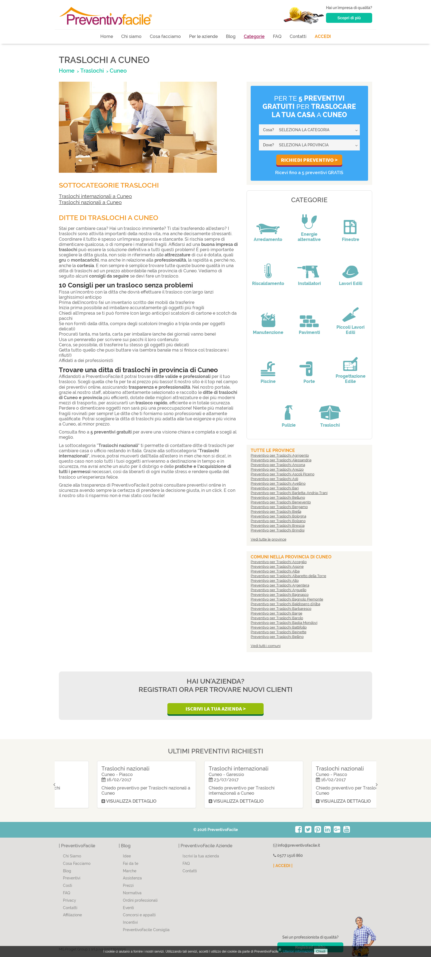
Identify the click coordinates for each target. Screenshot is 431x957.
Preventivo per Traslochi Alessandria (281, 460)
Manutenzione (268, 332)
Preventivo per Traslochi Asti (274, 479)
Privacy (69, 900)
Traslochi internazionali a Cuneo (95, 196)
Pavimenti (309, 332)
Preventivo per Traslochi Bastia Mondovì (284, 623)
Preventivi (71, 878)
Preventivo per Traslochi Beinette (278, 632)
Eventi (128, 908)
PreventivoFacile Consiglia (146, 930)
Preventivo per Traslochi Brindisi (278, 530)
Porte (309, 381)
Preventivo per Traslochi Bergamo (279, 507)
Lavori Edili (350, 283)
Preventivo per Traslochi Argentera (280, 585)
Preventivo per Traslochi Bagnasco (280, 595)
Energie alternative (309, 237)
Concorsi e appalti (139, 915)
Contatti (298, 36)
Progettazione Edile (351, 379)
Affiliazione (72, 915)
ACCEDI (323, 36)
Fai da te (130, 863)
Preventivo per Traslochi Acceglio (279, 562)
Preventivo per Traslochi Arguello (278, 590)
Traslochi (330, 425)
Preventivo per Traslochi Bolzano (278, 521)
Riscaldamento (268, 283)
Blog (231, 36)
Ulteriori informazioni (298, 951)
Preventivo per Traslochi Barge (276, 613)
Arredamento (268, 239)
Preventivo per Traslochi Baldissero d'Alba (285, 604)
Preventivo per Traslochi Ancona (278, 465)
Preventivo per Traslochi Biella (276, 511)
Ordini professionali (140, 900)
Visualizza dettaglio (90, 801)
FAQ (277, 36)
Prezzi (128, 885)
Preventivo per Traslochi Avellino (278, 483)
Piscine (268, 381)
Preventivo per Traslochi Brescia (278, 525)
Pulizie (289, 425)
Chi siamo (131, 36)
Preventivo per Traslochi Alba (275, 571)
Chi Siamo (72, 856)
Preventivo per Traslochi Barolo (277, 618)
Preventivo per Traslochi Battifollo (279, 627)
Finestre (350, 239)
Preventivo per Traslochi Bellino (277, 637)
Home (106, 36)
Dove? (268, 145)
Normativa (132, 893)
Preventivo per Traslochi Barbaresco (281, 609)
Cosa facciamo (165, 36)
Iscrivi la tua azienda (201, 856)
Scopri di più (349, 18)
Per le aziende (203, 36)
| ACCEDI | (282, 865)
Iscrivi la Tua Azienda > (216, 708)
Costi (67, 885)
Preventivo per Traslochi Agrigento (280, 455)
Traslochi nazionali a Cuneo (90, 202)
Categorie (254, 36)
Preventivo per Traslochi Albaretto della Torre (288, 576)
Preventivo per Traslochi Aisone (277, 566)
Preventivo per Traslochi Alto (275, 580)
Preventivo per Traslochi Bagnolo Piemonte (287, 599)
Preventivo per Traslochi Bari (275, 488)
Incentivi (130, 922)
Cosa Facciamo (76, 863)
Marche (129, 871)
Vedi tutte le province (268, 539)
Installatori (309, 283)
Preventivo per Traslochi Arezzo (277, 469)
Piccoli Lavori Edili (350, 330)
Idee (127, 856)
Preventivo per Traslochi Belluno (278, 497)
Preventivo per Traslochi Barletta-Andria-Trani (289, 493)
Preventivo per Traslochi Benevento (281, 502)
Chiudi (320, 951)
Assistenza (132, 878)
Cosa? (268, 130)
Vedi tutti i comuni (266, 646)
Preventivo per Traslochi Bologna (278, 516)
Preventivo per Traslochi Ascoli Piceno (282, 474)
